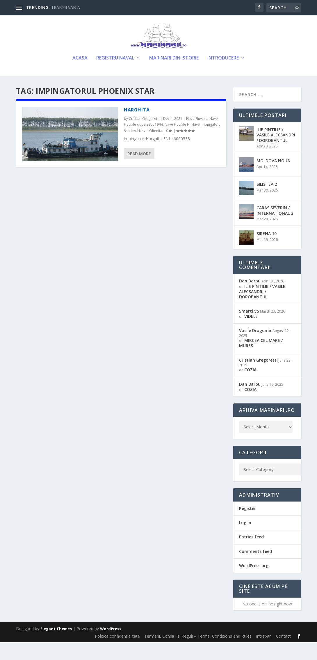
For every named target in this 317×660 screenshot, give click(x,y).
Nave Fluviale (197, 136)
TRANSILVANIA (65, 7)
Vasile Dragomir (255, 348)
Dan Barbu (250, 298)
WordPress (110, 646)
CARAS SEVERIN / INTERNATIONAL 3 (275, 228)
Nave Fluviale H (177, 142)
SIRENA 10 (267, 251)
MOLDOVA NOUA (273, 178)
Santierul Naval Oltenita (143, 148)
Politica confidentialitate (117, 654)
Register (247, 526)
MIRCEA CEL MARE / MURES (261, 360)
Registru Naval (115, 76)
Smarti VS (249, 328)
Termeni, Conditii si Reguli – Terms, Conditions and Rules (198, 654)
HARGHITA (136, 127)
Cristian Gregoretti (144, 136)
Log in (245, 540)
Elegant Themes (56, 646)
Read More (139, 171)
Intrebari (264, 654)
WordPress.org (253, 583)
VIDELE (251, 334)
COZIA (250, 387)
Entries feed (251, 554)
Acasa (80, 76)
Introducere (223, 76)
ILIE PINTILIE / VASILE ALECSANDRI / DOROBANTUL (276, 153)
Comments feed (255, 568)
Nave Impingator (205, 142)
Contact (283, 654)
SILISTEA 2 (267, 202)
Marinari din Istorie (174, 76)
